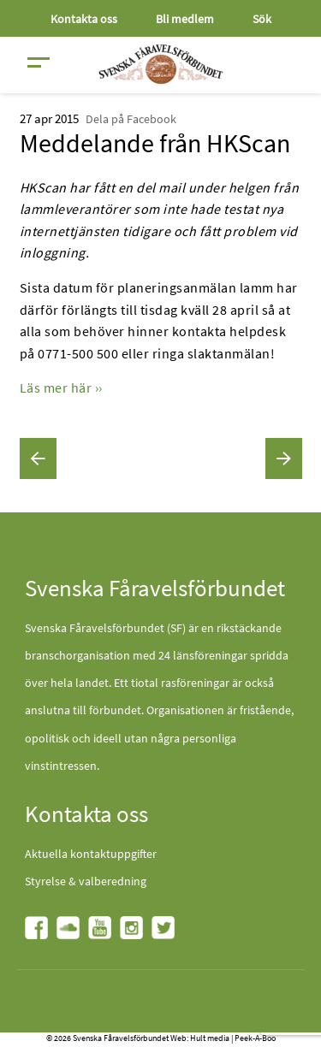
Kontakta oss (84, 19)
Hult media (209, 1038)
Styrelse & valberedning (85, 881)
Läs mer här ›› (61, 387)
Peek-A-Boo (255, 1038)
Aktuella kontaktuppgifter (91, 853)
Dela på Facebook (131, 119)
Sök (262, 19)
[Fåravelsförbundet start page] (160, 64)
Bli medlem (185, 19)
